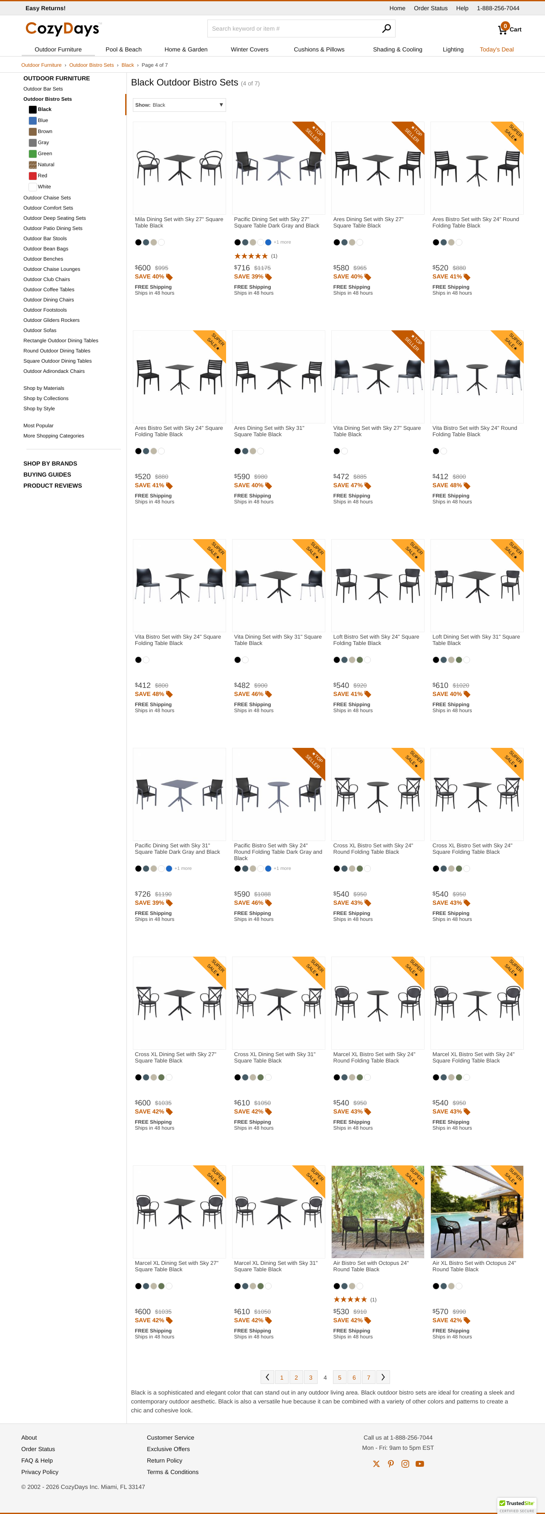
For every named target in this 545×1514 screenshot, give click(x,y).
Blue (38, 120)
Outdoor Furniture (58, 49)
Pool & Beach (124, 49)
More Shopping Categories (53, 436)
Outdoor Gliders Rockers (51, 320)
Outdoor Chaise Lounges (51, 269)
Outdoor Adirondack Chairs (54, 371)
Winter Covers (250, 49)
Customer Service (170, 1437)
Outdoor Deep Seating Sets (54, 218)
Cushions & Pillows (319, 49)
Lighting (453, 49)
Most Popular (38, 426)
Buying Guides (47, 474)
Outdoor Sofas (39, 330)
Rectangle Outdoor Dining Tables (60, 341)
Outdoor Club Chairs (46, 279)
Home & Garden (185, 49)
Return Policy (164, 1460)
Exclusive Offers (168, 1449)
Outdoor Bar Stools (45, 238)
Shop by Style (39, 409)
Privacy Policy (39, 1472)
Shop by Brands (50, 463)
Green (40, 154)
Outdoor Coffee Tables (49, 290)
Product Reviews (52, 485)
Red (38, 176)
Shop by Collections (46, 398)
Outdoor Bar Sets (43, 89)
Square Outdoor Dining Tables (57, 361)
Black (127, 65)
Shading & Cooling (397, 49)
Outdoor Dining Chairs (48, 300)
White (40, 187)
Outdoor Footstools (45, 310)
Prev (267, 1377)
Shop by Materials (43, 388)
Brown (40, 132)
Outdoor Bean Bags (45, 249)
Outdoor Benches (43, 259)
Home (397, 8)
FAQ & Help (37, 1460)
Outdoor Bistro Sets (91, 65)
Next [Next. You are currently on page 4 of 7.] (383, 1377)
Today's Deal (497, 49)
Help (462, 8)
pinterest (391, 1464)
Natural (41, 165)
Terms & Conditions (172, 1472)
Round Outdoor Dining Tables (56, 351)
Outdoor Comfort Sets (48, 208)
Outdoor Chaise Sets (47, 198)
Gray (39, 143)
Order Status (430, 8)
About (29, 1437)
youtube (420, 1464)
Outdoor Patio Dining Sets (53, 228)
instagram (405, 1464)
